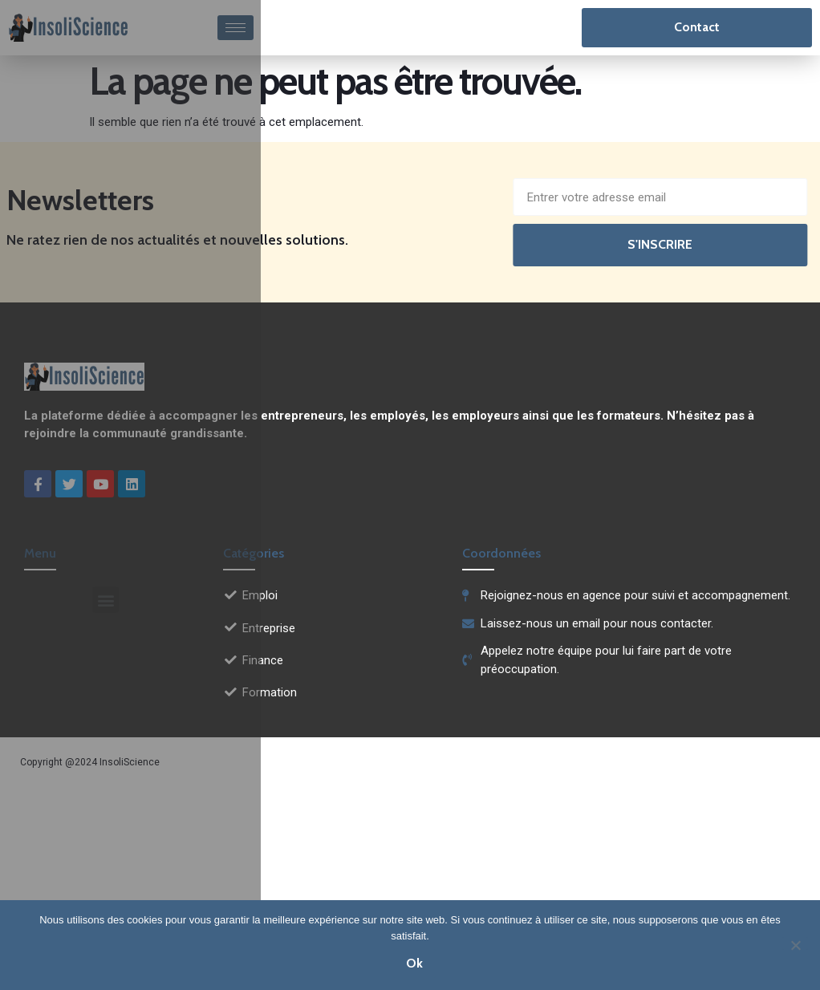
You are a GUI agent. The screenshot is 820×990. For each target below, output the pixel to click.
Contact (697, 26)
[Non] (795, 943)
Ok (414, 963)
